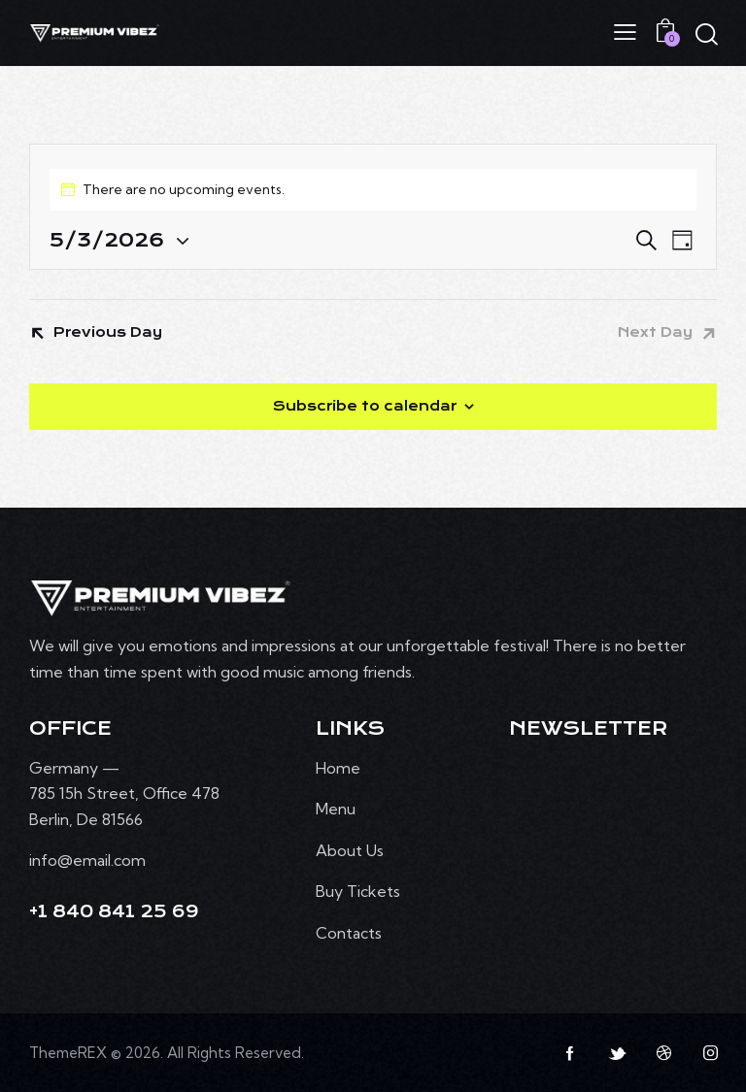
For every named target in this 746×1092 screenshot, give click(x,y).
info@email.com (87, 860)
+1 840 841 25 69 (114, 912)
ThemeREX (68, 1052)
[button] (625, 31)
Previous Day (107, 332)
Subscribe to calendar (365, 406)
